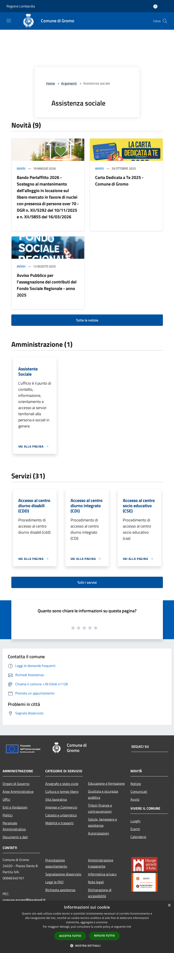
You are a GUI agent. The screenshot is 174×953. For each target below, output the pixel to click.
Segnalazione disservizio (63, 874)
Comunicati (138, 791)
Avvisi (21, 168)
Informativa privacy (102, 874)
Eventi (135, 828)
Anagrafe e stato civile (61, 783)
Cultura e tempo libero (61, 791)
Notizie (135, 783)
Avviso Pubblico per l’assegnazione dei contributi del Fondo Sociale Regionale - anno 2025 (46, 285)
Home (50, 83)
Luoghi (135, 821)
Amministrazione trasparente (100, 863)
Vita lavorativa (56, 799)
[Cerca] (164, 21)
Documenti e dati (15, 837)
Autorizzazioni (98, 833)
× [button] (169, 905)
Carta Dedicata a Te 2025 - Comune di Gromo (119, 180)
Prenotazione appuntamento (56, 863)
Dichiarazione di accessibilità (99, 893)
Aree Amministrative (18, 791)
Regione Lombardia (21, 6)
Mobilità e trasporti (59, 823)
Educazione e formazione (106, 783)
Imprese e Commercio (61, 807)
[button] (87, 945)
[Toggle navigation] (8, 20)
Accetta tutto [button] (70, 936)
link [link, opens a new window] (129, 927)
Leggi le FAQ (54, 882)
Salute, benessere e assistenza (102, 822)
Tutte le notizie (87, 320)
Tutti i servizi (87, 582)
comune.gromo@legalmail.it (24, 900)
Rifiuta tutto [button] (104, 935)
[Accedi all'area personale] (155, 6)
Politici (8, 815)
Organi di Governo (16, 783)
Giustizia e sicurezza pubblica (103, 794)
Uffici (6, 799)
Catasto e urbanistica (61, 815)
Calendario (138, 836)
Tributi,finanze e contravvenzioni (100, 808)
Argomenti (69, 83)
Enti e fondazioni (15, 807)
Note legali (96, 882)
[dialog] (87, 927)
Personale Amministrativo (14, 826)
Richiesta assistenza (60, 889)
